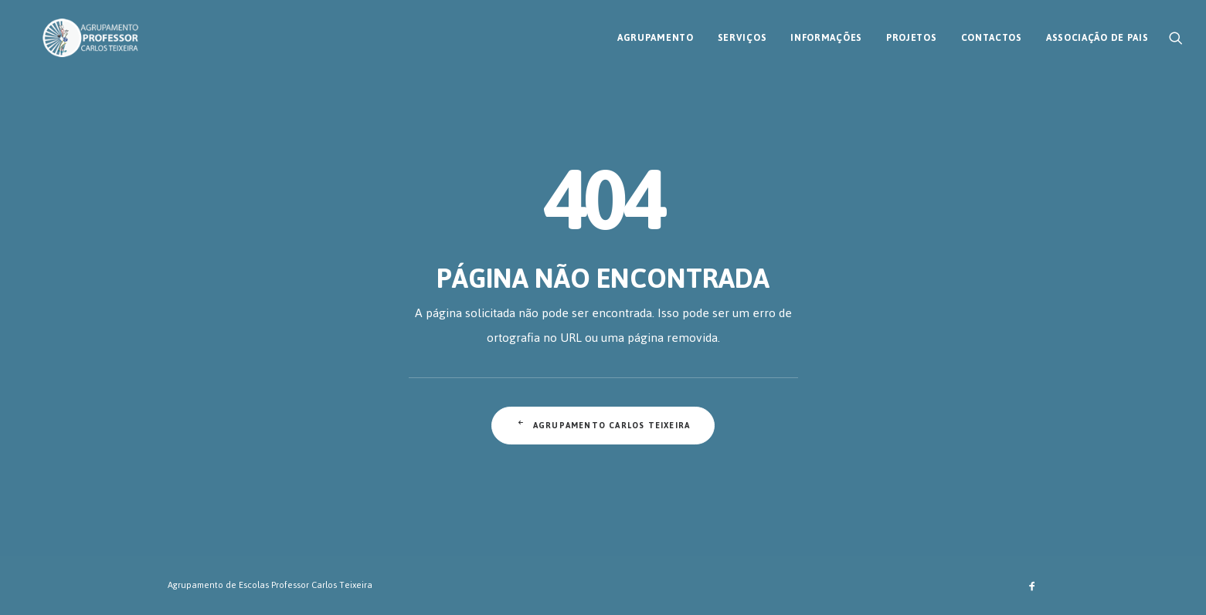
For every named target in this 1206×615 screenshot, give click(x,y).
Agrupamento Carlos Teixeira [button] (603, 425)
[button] (1176, 33)
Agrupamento (655, 33)
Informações (826, 33)
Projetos (911, 33)
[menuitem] (655, 33)
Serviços (742, 33)
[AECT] (72, 33)
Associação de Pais (1097, 33)
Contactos (991, 33)
